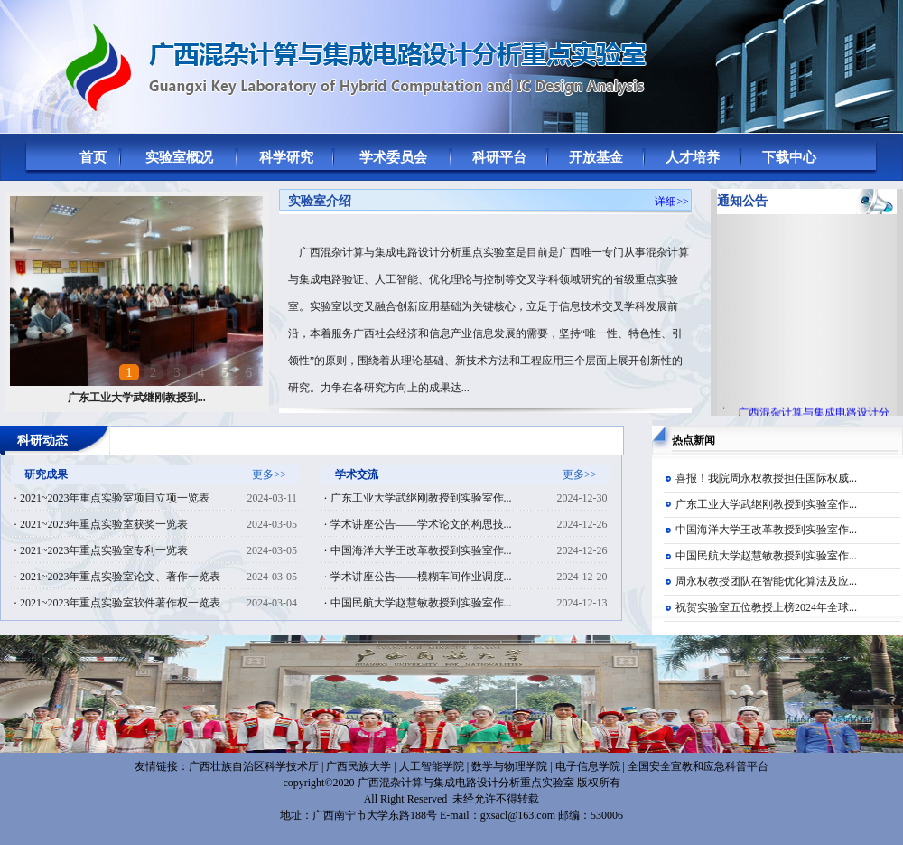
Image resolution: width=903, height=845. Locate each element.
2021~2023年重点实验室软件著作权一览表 (120, 602)
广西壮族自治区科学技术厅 (254, 766)
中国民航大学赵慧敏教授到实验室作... (766, 555)
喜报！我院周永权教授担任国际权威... (766, 478)
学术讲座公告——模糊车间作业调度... (421, 576)
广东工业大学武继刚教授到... (137, 397)
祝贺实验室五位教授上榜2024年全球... (766, 607)
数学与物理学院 (509, 766)
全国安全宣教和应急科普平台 (698, 766)
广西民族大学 (358, 766)
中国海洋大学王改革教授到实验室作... (766, 529)
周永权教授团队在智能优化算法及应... (766, 581)
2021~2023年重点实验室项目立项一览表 (115, 498)
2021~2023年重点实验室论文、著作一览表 (120, 576)
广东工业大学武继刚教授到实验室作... (766, 504)
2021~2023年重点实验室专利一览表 (104, 550)
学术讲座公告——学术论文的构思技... (421, 524)
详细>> (672, 201)
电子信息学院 (587, 766)
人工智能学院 (431, 766)
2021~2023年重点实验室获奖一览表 (104, 524)
